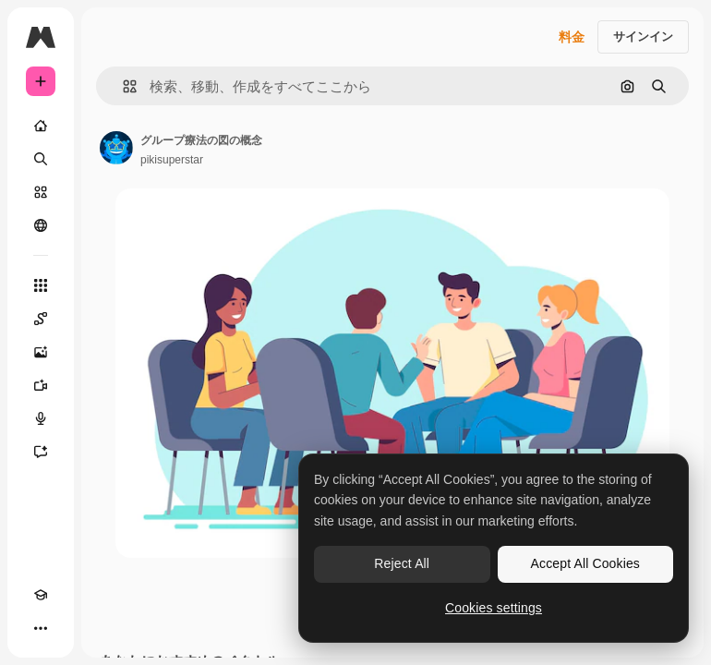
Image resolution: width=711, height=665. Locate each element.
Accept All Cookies (585, 563)
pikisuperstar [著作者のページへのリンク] (171, 159)
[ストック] (40, 192)
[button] (122, 86)
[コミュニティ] (40, 225)
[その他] (40, 628)
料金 (571, 37)
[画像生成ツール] (40, 352)
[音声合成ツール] (40, 418)
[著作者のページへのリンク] (116, 147)
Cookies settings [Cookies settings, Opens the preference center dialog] (493, 607)
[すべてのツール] (40, 285)
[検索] (40, 159)
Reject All (401, 563)
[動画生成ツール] (40, 385)
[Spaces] (40, 318)
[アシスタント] (40, 451)
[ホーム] (40, 125)
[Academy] (40, 595)
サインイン (643, 36)
